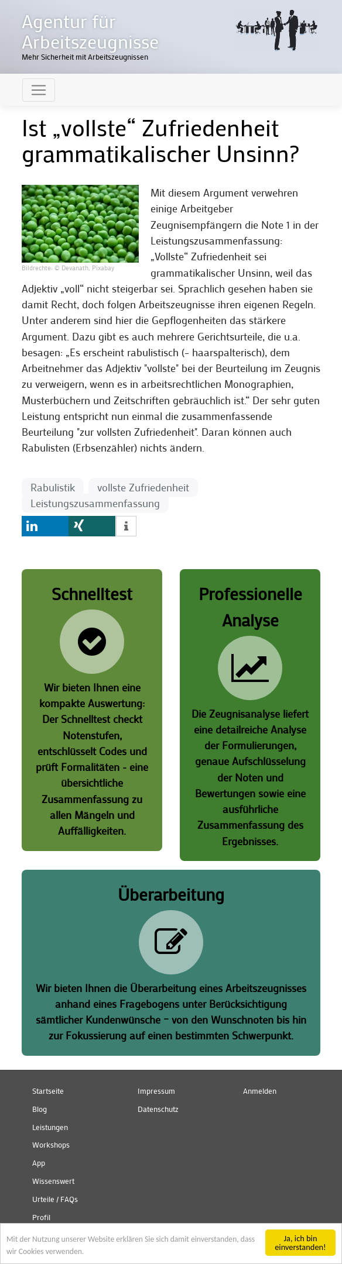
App (38, 1162)
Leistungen (50, 1127)
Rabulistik (52, 487)
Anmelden (259, 1091)
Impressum (156, 1091)
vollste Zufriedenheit (143, 487)
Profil (41, 1217)
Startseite (48, 1091)
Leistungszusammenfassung (95, 503)
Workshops (51, 1144)
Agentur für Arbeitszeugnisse (90, 31)
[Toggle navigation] (38, 90)
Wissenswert (53, 1181)
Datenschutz (158, 1109)
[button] (80, 222)
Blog (39, 1109)
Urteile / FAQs (55, 1199)
